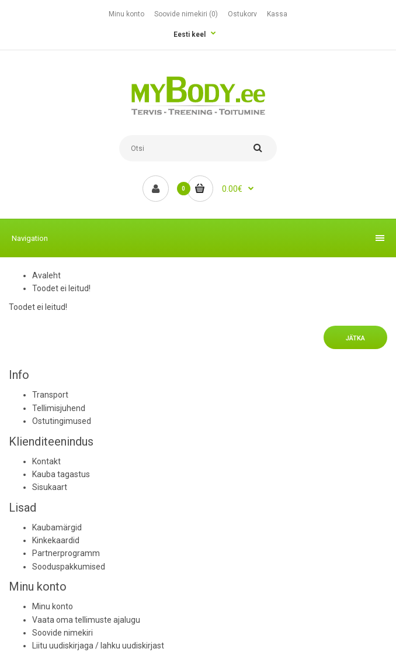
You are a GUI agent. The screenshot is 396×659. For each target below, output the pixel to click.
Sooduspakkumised (68, 566)
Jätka (355, 338)
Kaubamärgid (57, 527)
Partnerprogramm (66, 553)
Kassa (277, 14)
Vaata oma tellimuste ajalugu (86, 620)
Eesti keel (189, 34)
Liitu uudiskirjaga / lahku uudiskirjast (98, 645)
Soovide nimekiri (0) (186, 14)
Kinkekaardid (55, 540)
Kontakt (46, 461)
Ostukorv (242, 14)
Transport (50, 394)
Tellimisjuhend (58, 408)
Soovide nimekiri (62, 632)
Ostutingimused (61, 421)
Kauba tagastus (61, 474)
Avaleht (46, 275)
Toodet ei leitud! (61, 288)
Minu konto (126, 14)
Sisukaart (49, 487)
